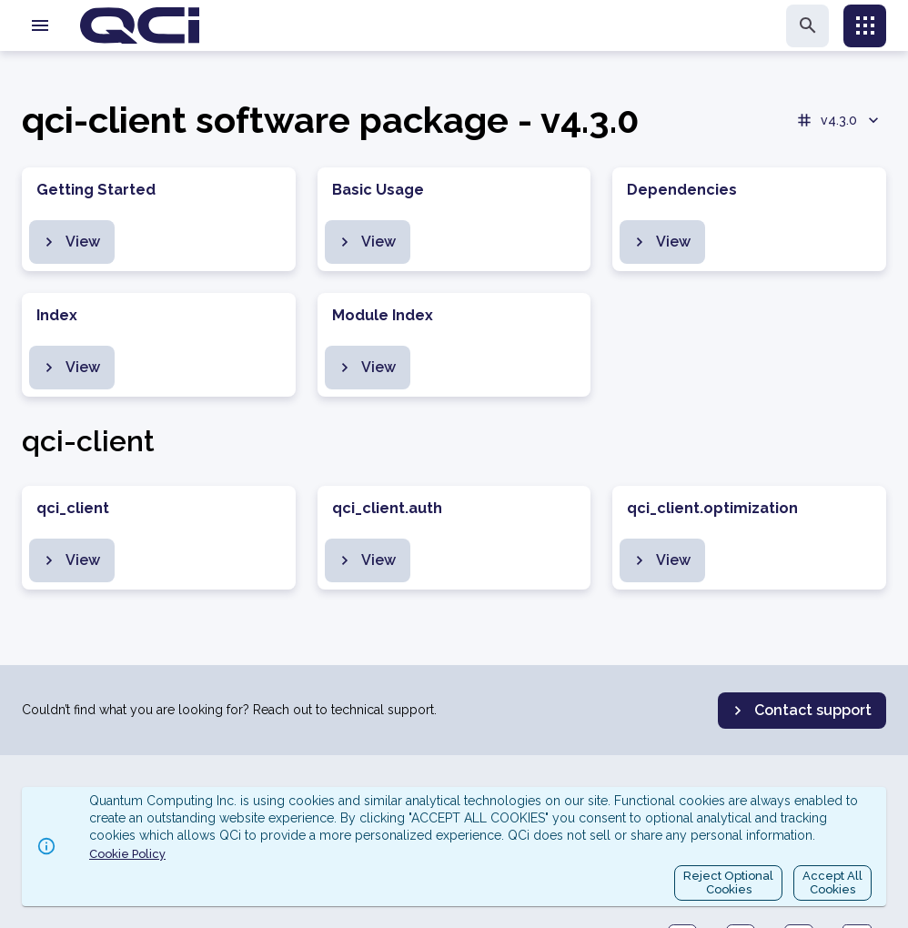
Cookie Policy (127, 854)
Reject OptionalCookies (728, 883)
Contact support (800, 710)
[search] (807, 26)
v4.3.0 (839, 120)
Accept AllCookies (832, 883)
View (70, 242)
